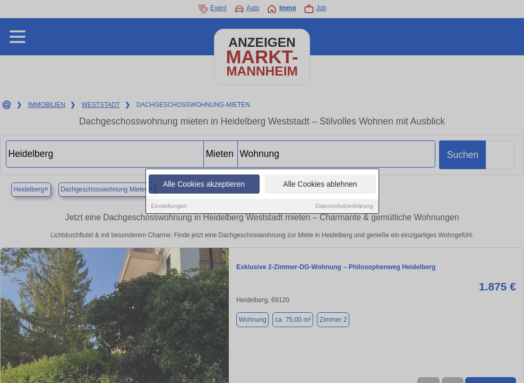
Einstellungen (169, 206)
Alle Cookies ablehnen (320, 184)
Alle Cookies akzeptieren (204, 184)
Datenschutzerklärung (344, 206)
